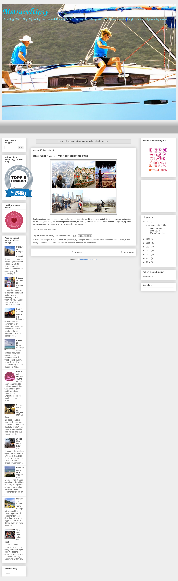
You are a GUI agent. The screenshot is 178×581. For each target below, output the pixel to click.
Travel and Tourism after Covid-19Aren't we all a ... (157, 230)
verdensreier (81, 243)
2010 (148, 262)
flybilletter (70, 240)
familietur (59, 240)
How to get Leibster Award (19, 375)
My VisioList (148, 276)
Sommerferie (46, 243)
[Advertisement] (55, 126)
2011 (148, 258)
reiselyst (36, 243)
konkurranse (99, 240)
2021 (148, 222)
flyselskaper (80, 240)
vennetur (71, 243)
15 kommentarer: (63, 236)
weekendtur (91, 243)
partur (116, 240)
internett (89, 240)
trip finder (56, 243)
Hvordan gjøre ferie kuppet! (20, 471)
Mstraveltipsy (25, 12)
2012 (148, 254)
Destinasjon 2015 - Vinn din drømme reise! (61, 155)
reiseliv (128, 240)
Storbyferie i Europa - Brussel (20, 252)
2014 (148, 247)
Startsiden (77, 252)
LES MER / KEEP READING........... (47, 229)
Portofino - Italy (19, 310)
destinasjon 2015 (47, 240)
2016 (148, 239)
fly (65, 240)
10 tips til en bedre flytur (19, 442)
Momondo (109, 240)
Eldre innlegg (127, 252)
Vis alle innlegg (101, 141)
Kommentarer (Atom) (88, 260)
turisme (64, 243)
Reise (122, 240)
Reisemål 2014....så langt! (20, 344)
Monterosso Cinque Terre (19, 502)
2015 (148, 243)
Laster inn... (10, 573)
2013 (148, 250)
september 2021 (155, 225)
